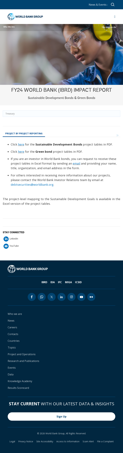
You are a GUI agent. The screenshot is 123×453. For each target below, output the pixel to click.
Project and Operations (22, 354)
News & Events (98, 4)
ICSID (78, 282)
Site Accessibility (44, 441)
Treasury (10, 113)
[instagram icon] (71, 297)
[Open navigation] (114, 16)
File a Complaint (105, 441)
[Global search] (112, 4)
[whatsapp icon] (42, 297)
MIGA (68, 282)
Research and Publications (23, 361)
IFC (60, 282)
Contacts (13, 334)
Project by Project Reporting (23, 133)
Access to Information (67, 441)
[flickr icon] (91, 297)
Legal (12, 441)
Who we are (15, 314)
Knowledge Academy (20, 381)
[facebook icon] (32, 297)
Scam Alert (88, 441)
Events (12, 367)
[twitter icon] (52, 297)
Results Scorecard (18, 388)
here (21, 144)
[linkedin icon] (61, 297)
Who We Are (9, 26)
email (76, 163)
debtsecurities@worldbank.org (32, 184)
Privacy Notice (25, 441)
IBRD (44, 282)
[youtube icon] (81, 297)
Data (10, 374)
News (11, 320)
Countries (14, 341)
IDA (52, 282)
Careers (12, 327)
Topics (12, 347)
